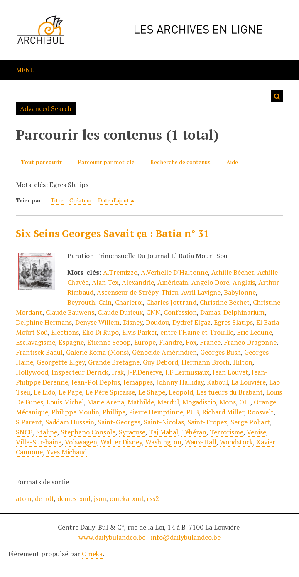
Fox (191, 342)
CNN (153, 312)
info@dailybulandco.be (186, 537)
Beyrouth (81, 302)
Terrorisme (226, 431)
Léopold (181, 392)
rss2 (153, 498)
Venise (256, 431)
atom (24, 498)
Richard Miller (223, 412)
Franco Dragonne (250, 342)
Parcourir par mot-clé (106, 162)
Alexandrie (138, 282)
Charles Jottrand (171, 302)
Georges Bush (220, 352)
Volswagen (81, 441)
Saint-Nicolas (164, 422)
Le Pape (70, 392)
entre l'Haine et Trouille (196, 332)
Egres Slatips (233, 322)
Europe (145, 342)
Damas (210, 312)
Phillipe (114, 412)
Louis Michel (65, 402)
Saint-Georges (119, 422)
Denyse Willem (97, 322)
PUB (192, 412)
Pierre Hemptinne (156, 412)
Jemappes (138, 382)
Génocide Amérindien (164, 352)
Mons (227, 402)
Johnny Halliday (179, 382)
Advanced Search (45, 108)
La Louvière (248, 382)
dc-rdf (44, 498)
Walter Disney (121, 441)
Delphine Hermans (44, 322)
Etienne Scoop (109, 342)
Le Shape (151, 392)
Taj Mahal (163, 431)
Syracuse (132, 431)
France (210, 342)
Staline (46, 431)
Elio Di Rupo (100, 332)
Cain (105, 302)
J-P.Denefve (144, 372)
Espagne (71, 342)
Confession (180, 312)
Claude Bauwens (70, 312)
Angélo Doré (210, 282)
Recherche (277, 96)
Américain (172, 282)
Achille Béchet (232, 272)
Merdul (168, 402)
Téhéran (193, 431)
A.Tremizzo (120, 272)
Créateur (80, 200)
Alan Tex (105, 282)
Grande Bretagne (114, 362)
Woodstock (236, 441)
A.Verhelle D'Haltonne (174, 272)
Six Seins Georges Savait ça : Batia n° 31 (112, 233)
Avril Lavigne (201, 292)
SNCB (24, 431)
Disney (132, 322)
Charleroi (129, 302)
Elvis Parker (139, 332)
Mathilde (140, 402)
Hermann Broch (205, 362)
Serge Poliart (250, 422)
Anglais (244, 282)
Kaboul (217, 382)
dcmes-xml (74, 498)
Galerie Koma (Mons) (97, 352)
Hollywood (32, 372)
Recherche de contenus (180, 162)
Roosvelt (261, 412)
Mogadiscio (199, 402)
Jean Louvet (230, 372)
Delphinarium (244, 312)
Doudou (157, 322)
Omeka (92, 553)
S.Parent (29, 422)
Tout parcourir (41, 162)
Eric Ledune (254, 332)
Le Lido (44, 392)
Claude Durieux (120, 312)
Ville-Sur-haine (38, 441)
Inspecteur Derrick (79, 372)
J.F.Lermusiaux (187, 372)
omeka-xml (126, 498)
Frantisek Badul (39, 352)
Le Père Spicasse (110, 392)
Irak (118, 372)
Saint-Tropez (207, 422)
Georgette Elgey (61, 362)
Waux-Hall (200, 441)
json (100, 498)
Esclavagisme (35, 342)
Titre (57, 200)
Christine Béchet (225, 302)
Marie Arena (105, 402)
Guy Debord (160, 362)
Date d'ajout (113, 200)
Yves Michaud (66, 451)
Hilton (242, 362)
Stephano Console (88, 431)
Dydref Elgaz (191, 322)
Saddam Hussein (69, 422)
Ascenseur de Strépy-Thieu (137, 292)
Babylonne (240, 292)
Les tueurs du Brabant (229, 392)
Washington (163, 441)
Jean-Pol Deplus (95, 382)
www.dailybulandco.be (111, 537)
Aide (232, 162)
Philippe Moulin (75, 412)
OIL (244, 402)
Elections (65, 332)
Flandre (170, 342)
